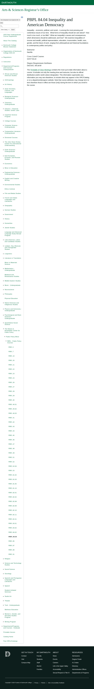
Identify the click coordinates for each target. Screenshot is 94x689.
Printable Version (9, 632)
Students (40, 659)
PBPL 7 (11, 351)
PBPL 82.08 (13, 501)
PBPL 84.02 (13, 532)
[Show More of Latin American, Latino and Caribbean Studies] (3, 240)
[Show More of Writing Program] (3, 622)
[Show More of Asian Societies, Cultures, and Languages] (3, 89)
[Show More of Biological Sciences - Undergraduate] (3, 96)
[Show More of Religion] (3, 559)
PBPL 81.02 (13, 475)
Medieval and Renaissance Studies (12, 275)
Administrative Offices (79, 669)
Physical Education (11, 298)
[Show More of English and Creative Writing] (3, 178)
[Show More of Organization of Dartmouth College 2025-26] (2, 51)
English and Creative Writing (12, 179)
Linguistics (8, 253)
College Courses (10, 121)
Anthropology (9, 80)
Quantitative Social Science (11, 323)
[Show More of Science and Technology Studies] (3, 563)
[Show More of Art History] (3, 84)
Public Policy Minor (12, 336)
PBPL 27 (12, 387)
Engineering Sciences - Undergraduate (13, 173)
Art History (8, 84)
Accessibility (57, 669)
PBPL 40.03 (13, 413)
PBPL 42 (12, 422)
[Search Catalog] (9, 26)
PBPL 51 (12, 457)
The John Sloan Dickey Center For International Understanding (13, 143)
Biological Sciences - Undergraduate (12, 97)
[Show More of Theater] (3, 601)
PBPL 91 (12, 554)
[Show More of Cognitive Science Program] (3, 115)
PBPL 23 (12, 373)
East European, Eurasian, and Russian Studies (12, 157)
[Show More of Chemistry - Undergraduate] (3, 103)
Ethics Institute (10, 189)
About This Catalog (10, 40)
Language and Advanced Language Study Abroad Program (13, 233)
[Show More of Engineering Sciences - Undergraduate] (3, 172)
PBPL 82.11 (13, 514)
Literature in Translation (13, 258)
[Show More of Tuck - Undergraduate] (3, 605)
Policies (43, 682)
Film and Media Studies (13, 193)
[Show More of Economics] (3, 164)
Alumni (39, 666)
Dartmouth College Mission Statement (9, 46)
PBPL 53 (12, 470)
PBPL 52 (12, 462)
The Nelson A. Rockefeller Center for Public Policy (12, 330)
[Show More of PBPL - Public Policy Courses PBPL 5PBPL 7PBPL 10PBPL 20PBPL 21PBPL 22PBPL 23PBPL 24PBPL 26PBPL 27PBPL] (6, 341)
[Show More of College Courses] (3, 121)
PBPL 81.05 (13, 484)
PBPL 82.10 (13, 510)
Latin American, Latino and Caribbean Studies (12, 240)
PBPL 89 (12, 550)
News (55, 656)
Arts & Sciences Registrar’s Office (25, 10)
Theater (7, 600)
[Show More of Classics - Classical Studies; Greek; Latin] (3, 109)
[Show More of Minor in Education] (3, 168)
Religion (7, 558)
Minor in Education (11, 168)
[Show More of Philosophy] (3, 294)
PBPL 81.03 (13, 479)
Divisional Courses (11, 137)
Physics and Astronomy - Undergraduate (13, 309)
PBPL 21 (12, 365)
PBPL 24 (12, 378)
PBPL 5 (11, 347)
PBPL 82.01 (13, 492)
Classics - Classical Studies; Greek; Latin (12, 109)
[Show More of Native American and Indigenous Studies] (3, 303)
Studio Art (8, 596)
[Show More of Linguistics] (3, 254)
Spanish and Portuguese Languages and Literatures (13, 579)
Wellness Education (11, 609)
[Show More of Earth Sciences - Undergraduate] (3, 150)
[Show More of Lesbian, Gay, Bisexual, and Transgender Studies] (3, 246)
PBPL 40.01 (13, 404)
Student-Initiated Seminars (10, 591)
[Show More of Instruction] (2, 62)
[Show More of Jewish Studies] (3, 228)
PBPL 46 (12, 440)
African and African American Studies (11, 74)
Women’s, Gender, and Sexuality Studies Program (12, 615)
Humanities (8, 223)
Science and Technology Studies (13, 564)
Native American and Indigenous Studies (12, 303)
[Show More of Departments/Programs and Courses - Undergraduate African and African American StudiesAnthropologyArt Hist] (2, 66)
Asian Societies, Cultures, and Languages (10, 90)
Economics (8, 163)
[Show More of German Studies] (3, 210)
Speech (7, 586)
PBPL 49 (12, 453)
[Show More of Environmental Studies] (3, 185)
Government (9, 214)
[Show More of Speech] (3, 586)
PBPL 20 (12, 360)
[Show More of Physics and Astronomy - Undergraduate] (3, 309)
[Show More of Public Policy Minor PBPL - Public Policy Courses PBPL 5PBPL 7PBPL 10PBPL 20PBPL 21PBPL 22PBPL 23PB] (5, 337)
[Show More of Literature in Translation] (3, 258)
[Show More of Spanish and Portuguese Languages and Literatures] (3, 578)
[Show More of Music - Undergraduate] (3, 285)
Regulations (7, 57)
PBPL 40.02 (13, 409)
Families (39, 669)
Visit (22, 659)
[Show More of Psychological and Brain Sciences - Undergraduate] (3, 315)
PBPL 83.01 (13, 523)
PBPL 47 (12, 444)
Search (13, 29)
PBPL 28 (12, 391)
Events (55, 659)
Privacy (36, 682)
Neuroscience (9, 289)
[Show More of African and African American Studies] (3, 74)
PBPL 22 (12, 369)
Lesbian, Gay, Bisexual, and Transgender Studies (13, 247)
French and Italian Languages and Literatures (11, 199)
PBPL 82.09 (13, 506)
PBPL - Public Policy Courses (14, 342)
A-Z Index (75, 662)
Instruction (7, 61)
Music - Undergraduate (12, 285)
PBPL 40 (12, 400)
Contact (23, 656)
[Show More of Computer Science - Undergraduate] (3, 125)
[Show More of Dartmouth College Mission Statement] (2, 45)
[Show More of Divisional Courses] (3, 137)
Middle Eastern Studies (13, 281)
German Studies (10, 210)
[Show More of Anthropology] (3, 80)
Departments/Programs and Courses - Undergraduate (11, 67)
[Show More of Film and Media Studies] (3, 193)
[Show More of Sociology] (3, 574)
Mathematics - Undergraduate (10, 269)
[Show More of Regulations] (2, 57)
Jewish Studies (10, 227)
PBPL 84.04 (13, 536)
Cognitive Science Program (11, 115)
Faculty (39, 656)
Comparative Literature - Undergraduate (13, 132)
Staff (38, 662)
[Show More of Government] (3, 214)
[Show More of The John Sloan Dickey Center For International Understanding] (3, 142)
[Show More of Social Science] (3, 569)
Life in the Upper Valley (60, 666)
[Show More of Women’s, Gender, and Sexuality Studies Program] (3, 614)
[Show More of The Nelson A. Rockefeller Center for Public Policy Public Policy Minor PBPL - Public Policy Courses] (3, 329)
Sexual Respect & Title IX (61, 673)
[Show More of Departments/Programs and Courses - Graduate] (2, 626)
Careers (55, 662)
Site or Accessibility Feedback (56, 682)
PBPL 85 (12, 541)
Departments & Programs (80, 673)
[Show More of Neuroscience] (3, 289)
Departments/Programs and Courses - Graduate (11, 627)
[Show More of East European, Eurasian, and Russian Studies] (3, 156)
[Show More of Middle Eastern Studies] (3, 281)
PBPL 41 (12, 417)
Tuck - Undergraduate (12, 605)
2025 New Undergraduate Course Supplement (12, 35)
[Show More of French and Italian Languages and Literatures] (3, 198)
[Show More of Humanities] (3, 223)
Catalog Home (8, 636)
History (7, 219)
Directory (75, 666)
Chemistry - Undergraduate (10, 103)
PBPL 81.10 (13, 488)
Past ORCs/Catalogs (10, 641)
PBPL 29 (12, 395)
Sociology (8, 573)
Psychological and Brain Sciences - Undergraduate (13, 316)
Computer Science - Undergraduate (11, 126)
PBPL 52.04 (13, 466)
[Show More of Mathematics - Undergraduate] (3, 268)
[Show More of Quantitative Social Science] (3, 323)
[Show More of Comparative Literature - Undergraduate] (3, 131)
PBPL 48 (12, 448)
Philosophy (8, 294)
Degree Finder (77, 659)
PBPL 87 (12, 545)
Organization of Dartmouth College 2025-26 (12, 52)
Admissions (76, 656)
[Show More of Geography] (3, 205)
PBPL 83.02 (13, 528)
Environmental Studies (12, 184)
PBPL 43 (12, 426)
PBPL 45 (12, 435)
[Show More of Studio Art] (3, 596)
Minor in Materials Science (11, 263)
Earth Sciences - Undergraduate (10, 150)
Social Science (10, 569)
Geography (8, 205)
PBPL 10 (12, 356)
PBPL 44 (12, 431)
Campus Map (25, 662)
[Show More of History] (3, 219)
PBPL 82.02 (13, 497)
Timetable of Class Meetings (40, 70)
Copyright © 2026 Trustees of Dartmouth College (18, 682)
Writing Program (10, 621)
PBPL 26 (12, 382)
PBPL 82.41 (13, 519)
